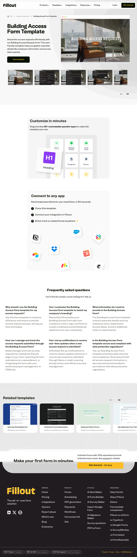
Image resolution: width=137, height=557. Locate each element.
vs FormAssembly (119, 540)
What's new (48, 517)
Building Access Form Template (45, 16)
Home (45, 492)
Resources (85, 5)
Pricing (97, 5)
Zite (67, 522)
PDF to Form (93, 528)
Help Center (116, 492)
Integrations (71, 5)
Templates (57, 5)
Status (113, 502)
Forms (68, 492)
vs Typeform (116, 520)
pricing (106, 458)
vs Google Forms (119, 525)
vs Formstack (117, 535)
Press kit (105, 552)
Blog (44, 522)
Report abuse (49, 512)
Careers (46, 507)
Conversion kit (72, 517)
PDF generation (73, 502)
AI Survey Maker (96, 502)
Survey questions (96, 523)
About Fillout (117, 497)
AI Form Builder (95, 497)
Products (44, 5)
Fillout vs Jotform (119, 515)
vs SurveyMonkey (119, 530)
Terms (117, 552)
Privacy (111, 552)
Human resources (22, 16)
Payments (70, 507)
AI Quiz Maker (94, 492)
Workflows (70, 512)
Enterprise (47, 527)
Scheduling (71, 497)
